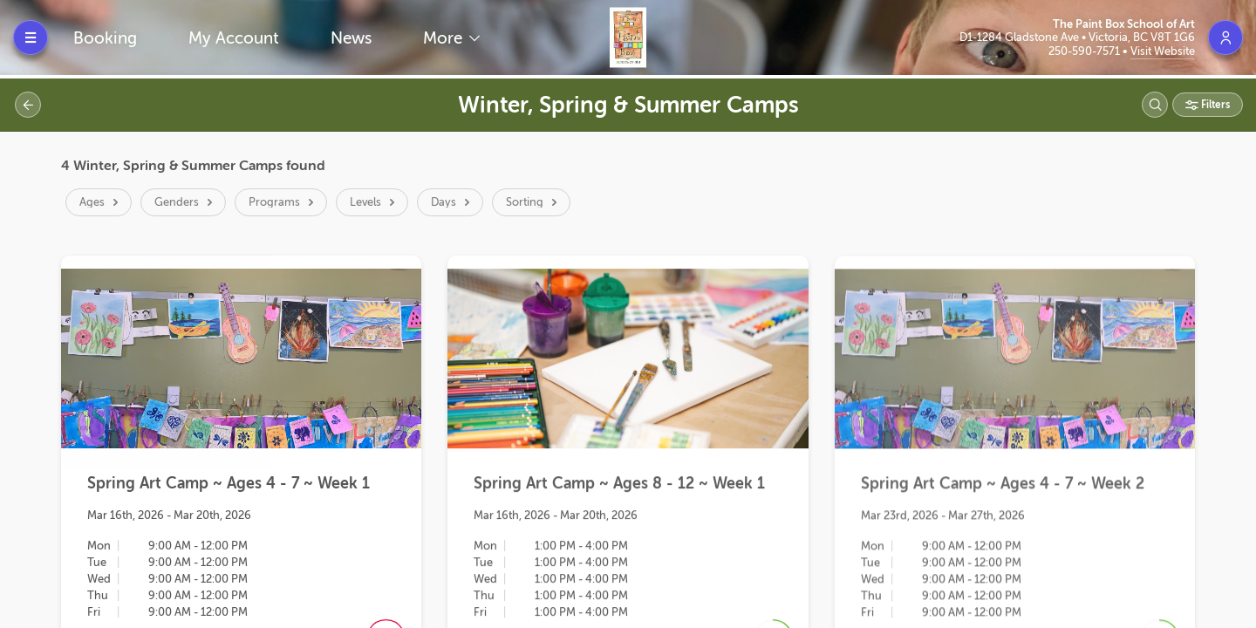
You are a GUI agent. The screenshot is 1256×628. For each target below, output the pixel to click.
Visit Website (1162, 51)
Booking (105, 38)
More (445, 38)
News (351, 38)
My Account (233, 38)
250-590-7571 (1085, 51)
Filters (1214, 105)
